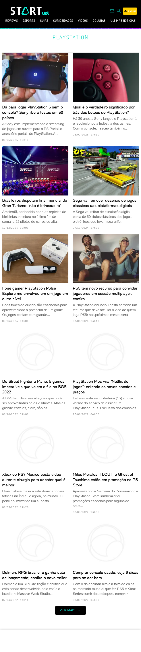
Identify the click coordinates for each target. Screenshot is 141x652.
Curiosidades (63, 20)
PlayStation (71, 37)
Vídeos (83, 20)
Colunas (99, 20)
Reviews (11, 20)
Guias (44, 20)
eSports (29, 20)
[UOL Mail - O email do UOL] (112, 11)
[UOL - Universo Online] (45, 13)
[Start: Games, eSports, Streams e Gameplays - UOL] (26, 11)
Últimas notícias (123, 20)
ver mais (70, 610)
